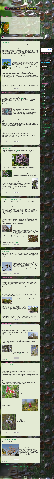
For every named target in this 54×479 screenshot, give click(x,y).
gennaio (44, 133)
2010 (43, 136)
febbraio (44, 131)
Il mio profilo (10, 37)
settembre (44, 108)
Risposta (42, 81)
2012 (43, 103)
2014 (43, 100)
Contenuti (20, 37)
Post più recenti (5, 464)
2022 (43, 89)
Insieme (6, 320)
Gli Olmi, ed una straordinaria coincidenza (11, 199)
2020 (43, 92)
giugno (44, 112)
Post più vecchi (35, 464)
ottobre (44, 107)
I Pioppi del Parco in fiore (8, 325)
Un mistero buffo (6, 251)
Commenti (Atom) (8, 469)
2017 (43, 96)
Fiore (6, 194)
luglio (44, 111)
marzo (44, 130)
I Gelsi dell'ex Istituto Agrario (8, 280)
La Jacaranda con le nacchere (9, 439)
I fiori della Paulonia (6, 148)
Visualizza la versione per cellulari (20, 466)
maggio (44, 114)
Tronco (42, 79)
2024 (43, 86)
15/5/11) (17, 328)
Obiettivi (15, 37)
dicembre (44, 104)
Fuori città (8, 434)
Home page (4, 37)
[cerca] (44, 49)
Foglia (42, 78)
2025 (43, 85)
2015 (43, 99)
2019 (43, 93)
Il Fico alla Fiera (5, 42)
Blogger (29, 476)
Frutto (6, 89)
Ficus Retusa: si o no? (7, 95)
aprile (44, 115)
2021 (43, 90)
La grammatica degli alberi (28, 37)
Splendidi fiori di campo (7, 364)
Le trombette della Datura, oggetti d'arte (9, 18)
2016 (43, 97)
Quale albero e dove (38, 37)
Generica (6, 143)
